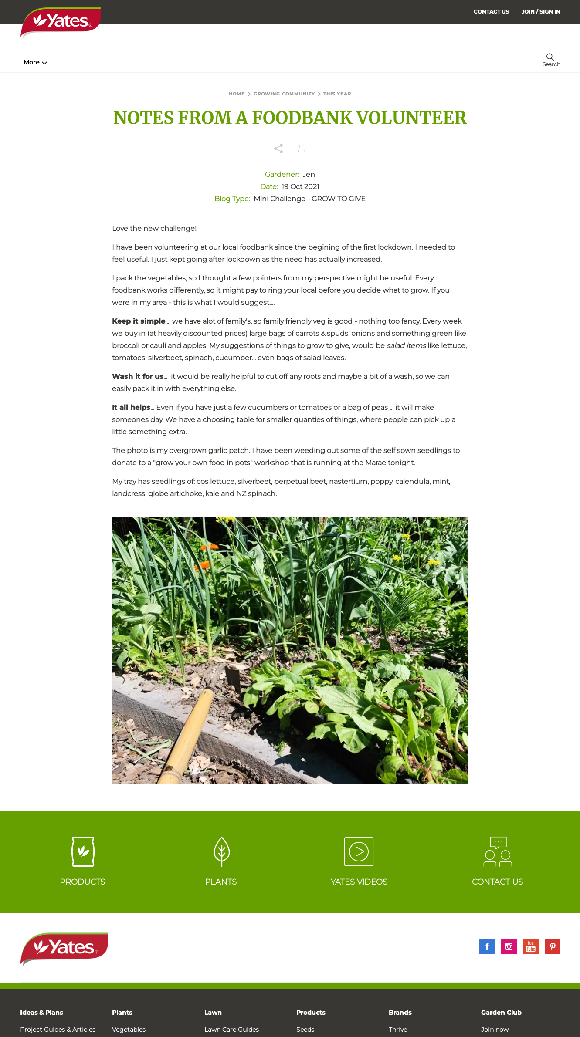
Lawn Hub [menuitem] (246, 62)
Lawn (213, 1013)
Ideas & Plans (41, 1013)
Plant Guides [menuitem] (187, 62)
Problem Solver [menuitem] (309, 62)
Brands (400, 1013)
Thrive (398, 1030)
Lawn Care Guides (231, 1030)
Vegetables (129, 1030)
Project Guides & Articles (57, 1030)
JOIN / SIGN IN (541, 11)
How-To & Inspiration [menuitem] (60, 62)
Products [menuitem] (129, 62)
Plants (122, 1013)
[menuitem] (541, 11)
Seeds (305, 1030)
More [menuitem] (425, 62)
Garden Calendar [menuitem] (378, 62)
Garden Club (501, 1013)
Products (310, 1013)
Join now (495, 1030)
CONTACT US (491, 11)
